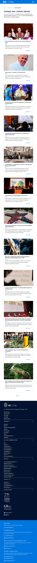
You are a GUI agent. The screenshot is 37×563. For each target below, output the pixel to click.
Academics (6, 424)
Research (5, 425)
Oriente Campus (7, 413)
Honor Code (6, 432)
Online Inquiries (6, 483)
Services (6, 458)
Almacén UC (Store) (7, 463)
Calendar (5, 444)
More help (7, 548)
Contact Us (7, 479)
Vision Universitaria (7, 447)
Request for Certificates (8, 473)
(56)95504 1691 (8, 556)
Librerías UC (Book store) (8, 465)
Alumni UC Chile (7, 471)
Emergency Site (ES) (9, 537)
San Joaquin (6, 415)
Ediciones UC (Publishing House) (10, 466)
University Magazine (7, 449)
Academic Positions (7, 468)
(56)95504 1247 (8, 558)
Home (5, 7)
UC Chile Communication (10, 440)
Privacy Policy (7, 512)
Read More (29, 50)
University (7, 421)
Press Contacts (6, 487)
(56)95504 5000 (8, 535)
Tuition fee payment (7, 476)
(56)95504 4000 (8, 527)
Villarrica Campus (7, 418)
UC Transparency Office (8, 435)
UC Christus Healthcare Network (9, 461)
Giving (5, 434)
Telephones (6, 482)
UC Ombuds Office (9, 560)
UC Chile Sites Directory (8, 485)
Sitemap (6, 514)
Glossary (5, 454)
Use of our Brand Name (8, 456)
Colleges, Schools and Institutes (9, 427)
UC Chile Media (6, 451)
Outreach (5, 429)
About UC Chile (6, 430)
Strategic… (10, 7)
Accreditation (8, 489)
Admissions (6, 437)
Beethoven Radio (7, 452)
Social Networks (7, 446)
